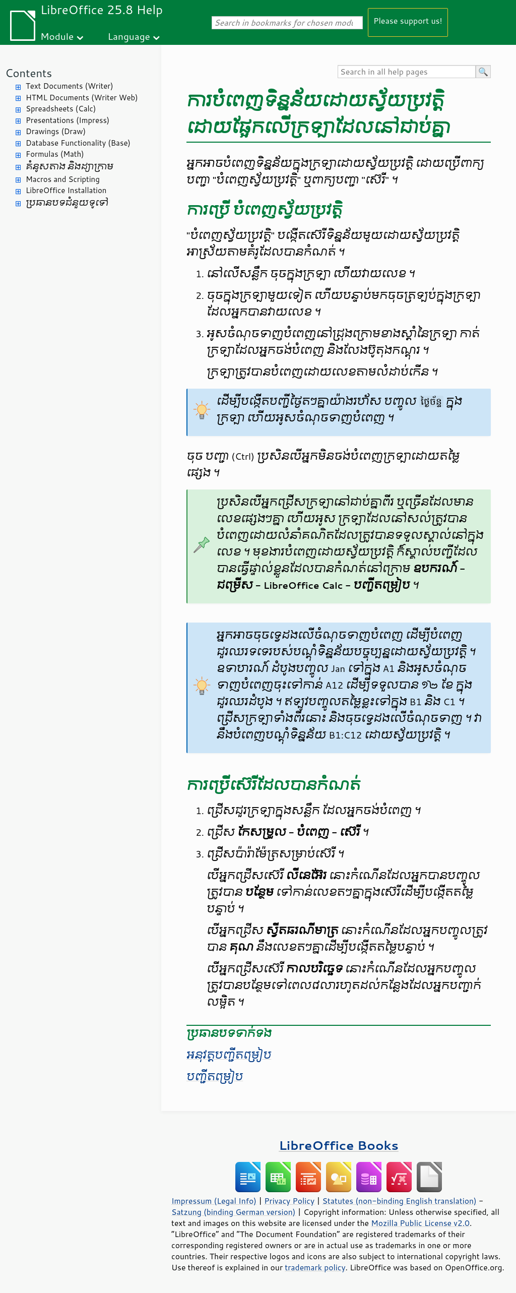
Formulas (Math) (55, 154)
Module (57, 36)
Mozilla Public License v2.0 (420, 1222)
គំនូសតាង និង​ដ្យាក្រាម (69, 166)
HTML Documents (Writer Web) (82, 97)
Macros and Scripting (63, 179)
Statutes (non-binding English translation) (399, 1200)
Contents (28, 73)
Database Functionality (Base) (78, 143)
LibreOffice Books (339, 1145)
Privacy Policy (289, 1200)
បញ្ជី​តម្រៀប (214, 1076)
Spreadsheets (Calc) (61, 108)
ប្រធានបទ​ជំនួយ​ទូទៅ (67, 203)
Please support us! (407, 20)
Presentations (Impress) (67, 120)
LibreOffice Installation (66, 190)
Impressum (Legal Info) (213, 1200)
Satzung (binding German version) (233, 1211)
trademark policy (315, 1267)
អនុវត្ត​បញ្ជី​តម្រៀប (228, 1055)
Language (129, 36)
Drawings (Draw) (56, 131)
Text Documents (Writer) (69, 86)
